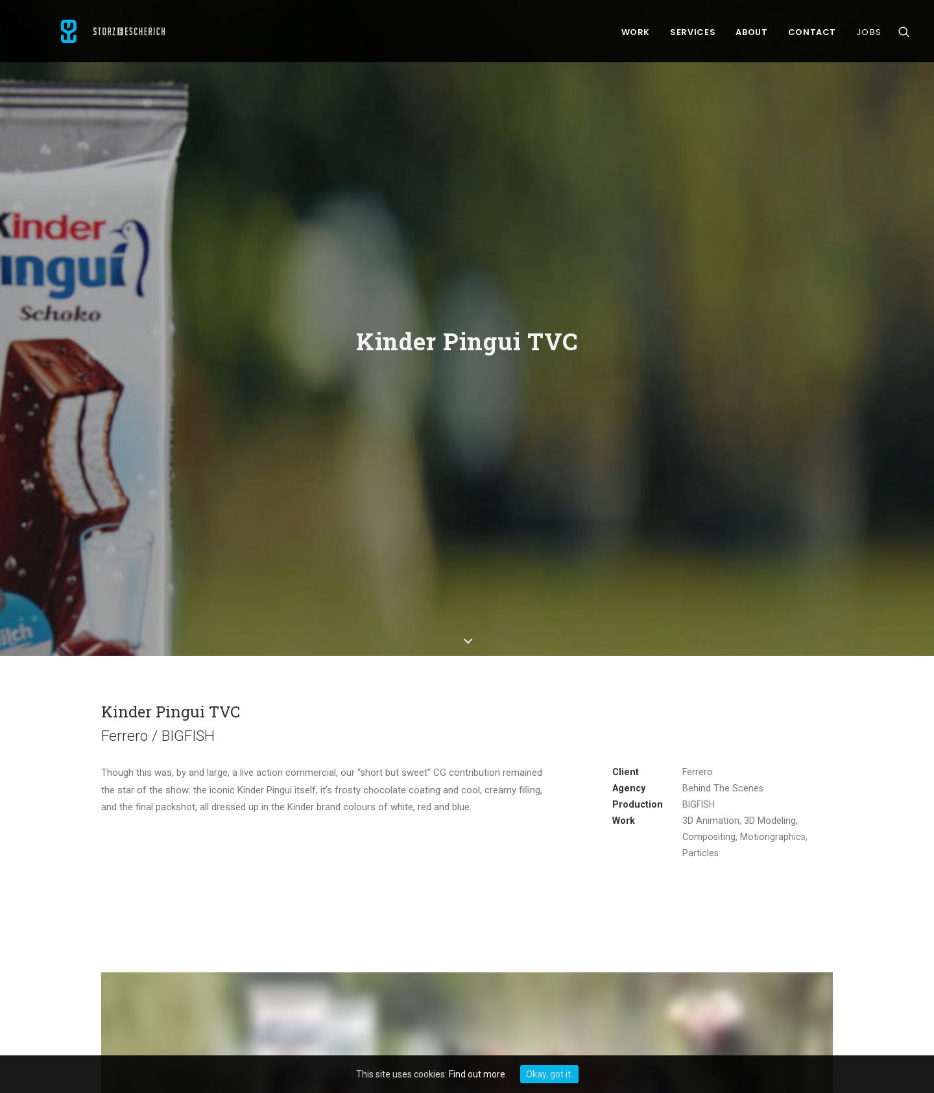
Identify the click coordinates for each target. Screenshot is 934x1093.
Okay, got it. (549, 1074)
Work (636, 35)
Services (692, 35)
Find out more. (478, 1074)
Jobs (868, 35)
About (751, 35)
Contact (812, 35)
